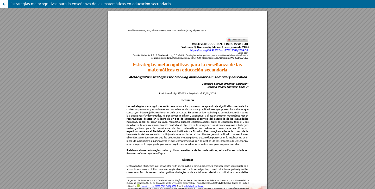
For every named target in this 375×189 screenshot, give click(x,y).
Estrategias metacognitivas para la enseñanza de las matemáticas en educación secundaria (90, 3)
